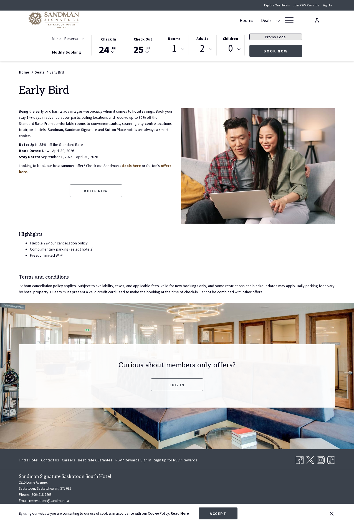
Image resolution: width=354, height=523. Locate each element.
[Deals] (165, 20)
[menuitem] (29, 460)
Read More (180, 513)
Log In (177, 384)
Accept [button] (218, 513)
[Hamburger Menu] (287, 20)
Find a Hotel (28, 460)
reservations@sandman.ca (49, 500)
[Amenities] (261, 20)
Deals (39, 72)
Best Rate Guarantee (95, 460)
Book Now (283, 51)
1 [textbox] (174, 48)
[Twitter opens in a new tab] (310, 459)
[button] (108, 45)
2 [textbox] (202, 48)
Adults (202, 38)
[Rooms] (145, 20)
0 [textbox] (230, 48)
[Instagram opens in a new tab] (321, 459)
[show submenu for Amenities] (278, 20)
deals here (132, 165)
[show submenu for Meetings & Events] (225, 20)
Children (230, 38)
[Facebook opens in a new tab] (300, 459)
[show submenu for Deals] (176, 20)
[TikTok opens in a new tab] (331, 459)
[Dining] (238, 20)
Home (24, 72)
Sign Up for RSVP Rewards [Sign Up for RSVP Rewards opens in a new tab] (175, 461)
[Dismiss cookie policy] (331, 513)
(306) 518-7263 (41, 494)
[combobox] (174, 49)
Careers (68, 460)
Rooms (174, 38)
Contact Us (50, 460)
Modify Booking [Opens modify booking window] (66, 52)
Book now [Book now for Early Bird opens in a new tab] (96, 190)
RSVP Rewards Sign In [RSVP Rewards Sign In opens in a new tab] (133, 461)
